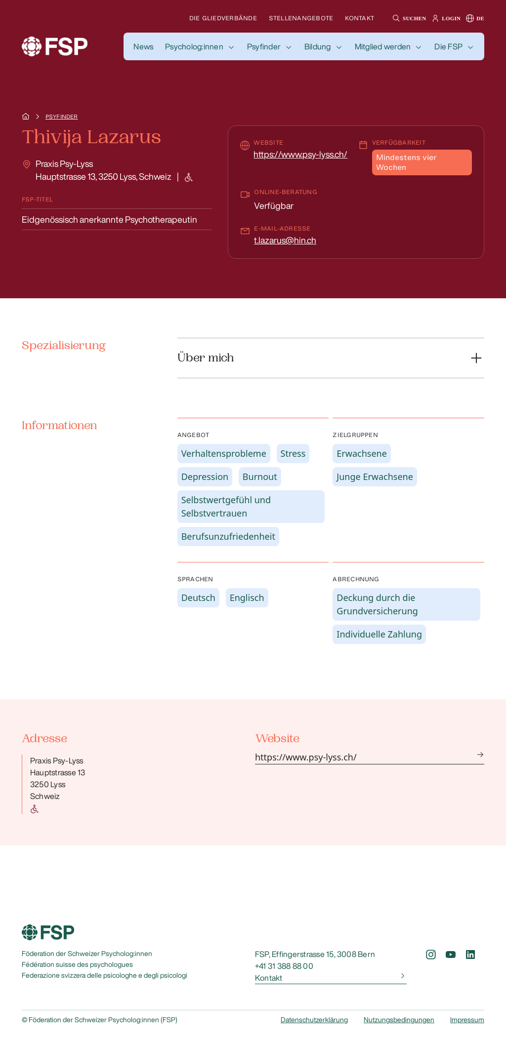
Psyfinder (264, 46)
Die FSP (448, 46)
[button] (408, 18)
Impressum (467, 1019)
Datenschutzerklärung (314, 1019)
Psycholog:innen (194, 46)
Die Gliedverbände (223, 18)
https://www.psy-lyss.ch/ (300, 154)
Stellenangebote (301, 18)
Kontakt (359, 18)
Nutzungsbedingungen (399, 1019)
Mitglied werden (383, 46)
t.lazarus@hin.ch (285, 240)
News (143, 46)
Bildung (317, 46)
